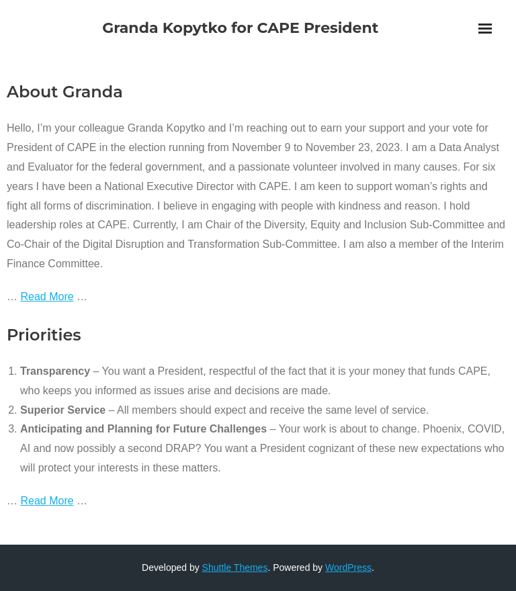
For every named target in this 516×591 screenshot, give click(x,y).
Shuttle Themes (235, 567)
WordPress (348, 567)
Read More (46, 296)
